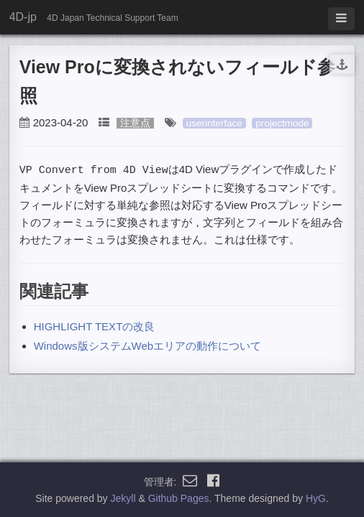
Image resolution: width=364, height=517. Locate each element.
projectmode (282, 123)
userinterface (214, 123)
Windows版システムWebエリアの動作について (147, 345)
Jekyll (123, 498)
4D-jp (23, 17)
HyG (316, 498)
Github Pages (178, 498)
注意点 (135, 123)
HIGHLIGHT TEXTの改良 (94, 326)
